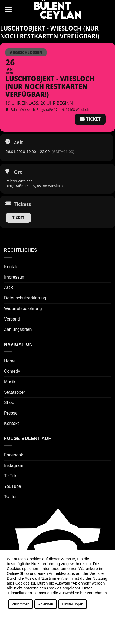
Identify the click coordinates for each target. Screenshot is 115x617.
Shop (9, 402)
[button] (8, 9)
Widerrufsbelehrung (23, 308)
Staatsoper (14, 392)
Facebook (13, 455)
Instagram (13, 465)
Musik (9, 381)
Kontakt (11, 267)
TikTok (10, 475)
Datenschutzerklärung (25, 298)
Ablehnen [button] (45, 604)
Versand (12, 319)
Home (10, 361)
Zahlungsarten (18, 329)
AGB (8, 287)
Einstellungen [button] (72, 604)
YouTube (12, 486)
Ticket (18, 217)
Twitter (10, 497)
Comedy (12, 371)
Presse (11, 413)
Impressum (14, 277)
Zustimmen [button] (20, 604)
